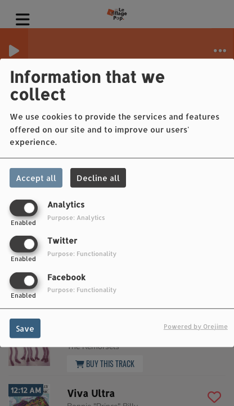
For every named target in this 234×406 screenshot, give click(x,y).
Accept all (36, 178)
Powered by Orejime (196, 325)
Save (25, 328)
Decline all (98, 178)
